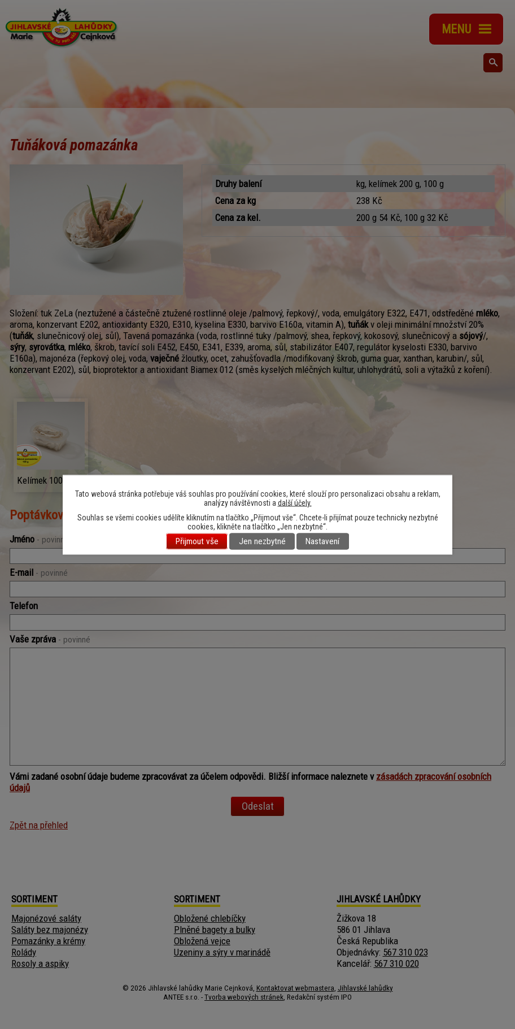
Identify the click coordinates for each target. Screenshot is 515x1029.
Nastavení (322, 541)
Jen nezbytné (262, 541)
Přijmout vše (197, 541)
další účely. (295, 502)
